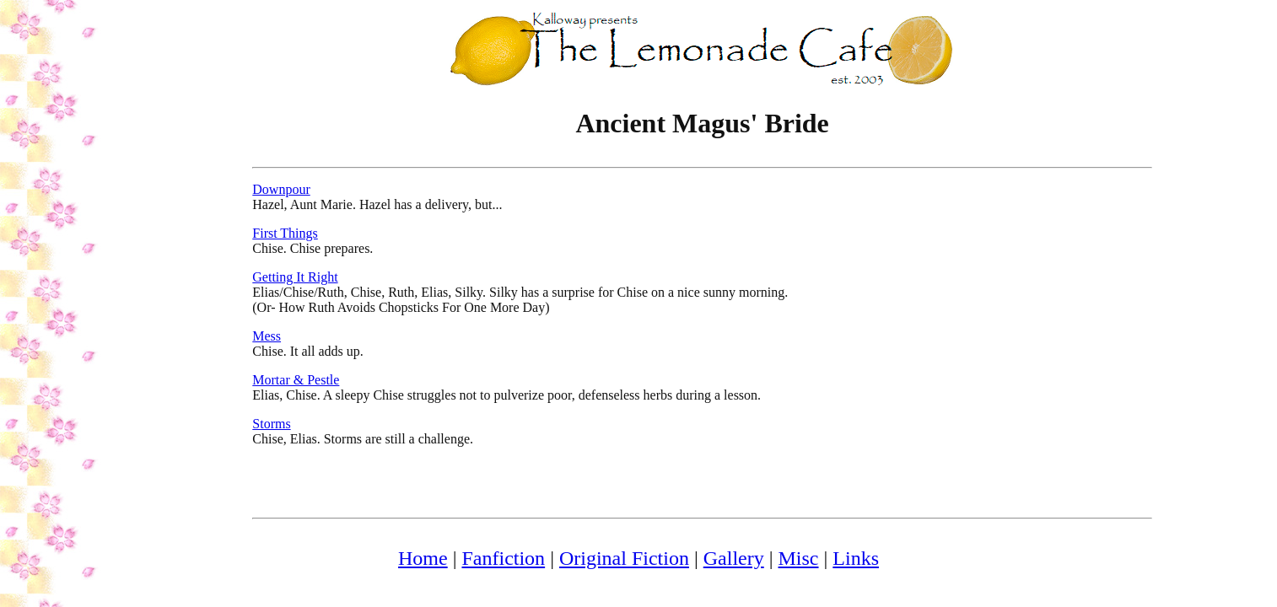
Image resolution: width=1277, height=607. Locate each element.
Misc (799, 558)
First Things (285, 233)
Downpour (281, 189)
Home (423, 558)
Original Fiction (624, 558)
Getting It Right (294, 277)
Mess (266, 336)
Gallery (733, 558)
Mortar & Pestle (295, 380)
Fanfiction (503, 558)
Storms (271, 423)
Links (855, 558)
